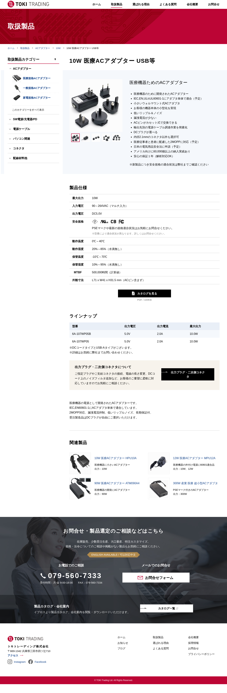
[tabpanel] (95, 114)
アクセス (13, 664)
